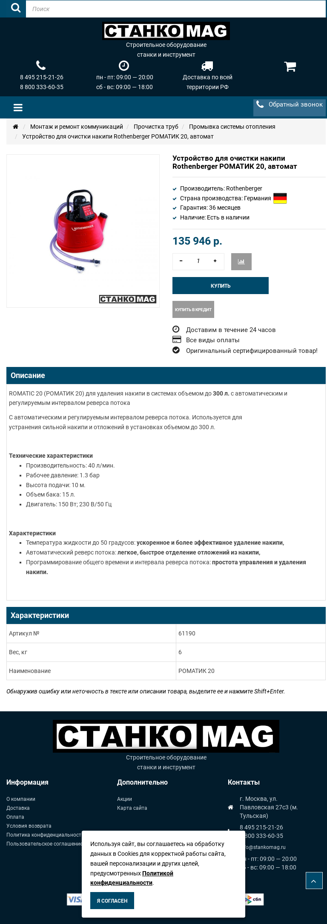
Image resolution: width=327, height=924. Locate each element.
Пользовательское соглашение (44, 844)
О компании (20, 799)
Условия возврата (29, 826)
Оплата (15, 817)
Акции (124, 799)
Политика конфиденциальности (45, 835)
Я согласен (112, 901)
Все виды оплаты (213, 340)
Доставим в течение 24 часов (231, 330)
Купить (221, 286)
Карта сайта (132, 808)
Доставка (18, 808)
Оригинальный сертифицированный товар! (252, 351)
